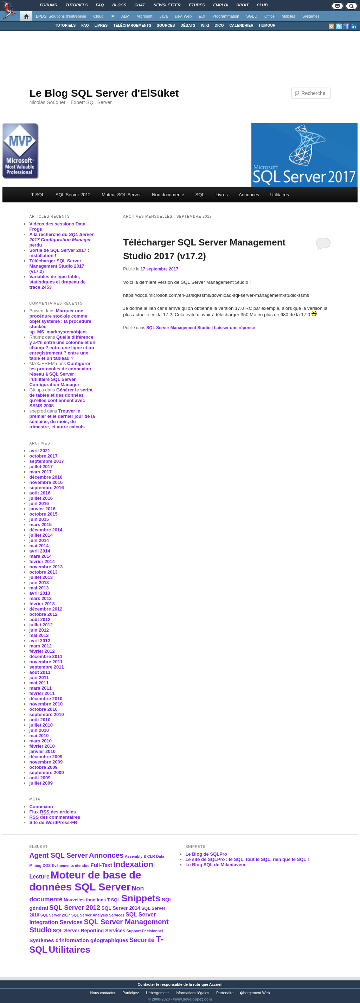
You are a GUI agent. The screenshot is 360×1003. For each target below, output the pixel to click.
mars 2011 (40, 688)
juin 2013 (39, 582)
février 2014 (41, 561)
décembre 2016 (45, 477)
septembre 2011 (46, 667)
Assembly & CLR (140, 856)
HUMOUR (267, 25)
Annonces (249, 194)
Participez (130, 993)
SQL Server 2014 (120, 908)
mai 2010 (39, 735)
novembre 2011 (46, 661)
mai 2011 (39, 682)
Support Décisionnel (145, 931)
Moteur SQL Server (121, 194)
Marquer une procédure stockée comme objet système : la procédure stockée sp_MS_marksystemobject (60, 321)
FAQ (85, 25)
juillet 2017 (40, 466)
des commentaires (54, 817)
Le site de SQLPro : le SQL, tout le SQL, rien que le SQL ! (247, 859)
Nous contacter (103, 993)
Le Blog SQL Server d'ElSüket (104, 93)
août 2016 (39, 493)
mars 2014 (40, 556)
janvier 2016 (42, 508)
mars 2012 (40, 646)
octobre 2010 (43, 709)
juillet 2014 (40, 535)
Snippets (140, 898)
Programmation (225, 16)
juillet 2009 (40, 783)
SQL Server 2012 (73, 194)
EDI (202, 16)
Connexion (41, 806)
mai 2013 (39, 587)
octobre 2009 (43, 767)
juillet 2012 (40, 624)
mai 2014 (39, 545)
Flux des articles (52, 812)
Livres (222, 194)
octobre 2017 (43, 456)
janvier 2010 (42, 751)
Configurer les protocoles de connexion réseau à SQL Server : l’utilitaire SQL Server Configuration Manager (60, 374)
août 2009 (39, 777)
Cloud (98, 16)
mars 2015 (40, 524)
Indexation (133, 864)
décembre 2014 (45, 529)
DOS (47, 865)
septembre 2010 (46, 714)
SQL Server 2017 (55, 915)
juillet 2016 (40, 498)
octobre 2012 (43, 614)
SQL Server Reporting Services (89, 930)
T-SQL (38, 194)
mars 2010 (40, 740)
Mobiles (288, 16)
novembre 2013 (46, 566)
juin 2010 (39, 730)
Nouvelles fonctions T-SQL (92, 899)
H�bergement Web (253, 993)
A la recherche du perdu (61, 240)
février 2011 (41, 693)
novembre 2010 (46, 704)
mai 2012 (39, 635)
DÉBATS (188, 25)
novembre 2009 (46, 762)
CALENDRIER (241, 25)
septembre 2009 (46, 772)
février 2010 (41, 746)
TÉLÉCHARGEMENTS (132, 25)
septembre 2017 (46, 461)
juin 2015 (39, 519)
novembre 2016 (46, 482)
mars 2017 (40, 471)
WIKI (205, 25)
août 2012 (39, 619)
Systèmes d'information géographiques (78, 940)
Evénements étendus (71, 865)
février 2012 (41, 651)
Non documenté (168, 194)
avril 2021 (39, 450)
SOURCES (166, 25)
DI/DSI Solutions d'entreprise (61, 16)
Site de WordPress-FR (53, 822)
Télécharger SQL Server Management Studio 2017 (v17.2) (56, 266)
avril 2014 (39, 551)
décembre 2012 (45, 609)
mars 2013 (40, 598)
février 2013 (41, 603)
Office (269, 16)
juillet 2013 (40, 577)
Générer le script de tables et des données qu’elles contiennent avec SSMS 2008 (60, 397)
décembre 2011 (45, 656)
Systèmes (311, 16)
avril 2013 (39, 593)
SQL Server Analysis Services (97, 915)
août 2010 (39, 719)
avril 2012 (39, 640)
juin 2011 (39, 677)
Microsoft (144, 16)
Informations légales (192, 993)
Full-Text (101, 865)
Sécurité (142, 940)
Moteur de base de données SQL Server (85, 881)
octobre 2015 (43, 514)
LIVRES (101, 25)
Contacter (146, 984)
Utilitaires (279, 194)
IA (113, 16)
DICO (219, 25)
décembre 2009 (45, 756)
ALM (125, 16)
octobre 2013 (43, 572)
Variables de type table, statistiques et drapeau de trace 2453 (57, 282)
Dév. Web (183, 16)
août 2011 (39, 672)
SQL (199, 194)
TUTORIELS (65, 25)
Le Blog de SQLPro (206, 854)
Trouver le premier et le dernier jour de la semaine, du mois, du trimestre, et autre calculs (62, 418)
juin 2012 (39, 630)
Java (164, 16)
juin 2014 (39, 540)
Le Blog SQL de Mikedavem (215, 864)
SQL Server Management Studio (178, 327)
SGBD (251, 16)
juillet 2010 (40, 725)
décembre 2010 (45, 698)
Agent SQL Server (58, 855)
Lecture (39, 877)
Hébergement (157, 993)
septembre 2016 (46, 487)
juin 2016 (39, 503)
